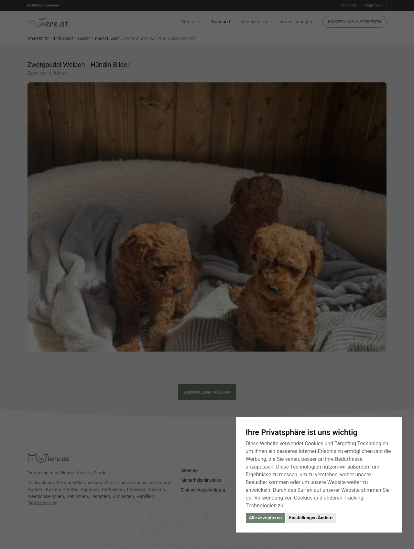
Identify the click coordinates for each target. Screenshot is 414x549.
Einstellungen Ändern (310, 517)
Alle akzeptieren (265, 517)
